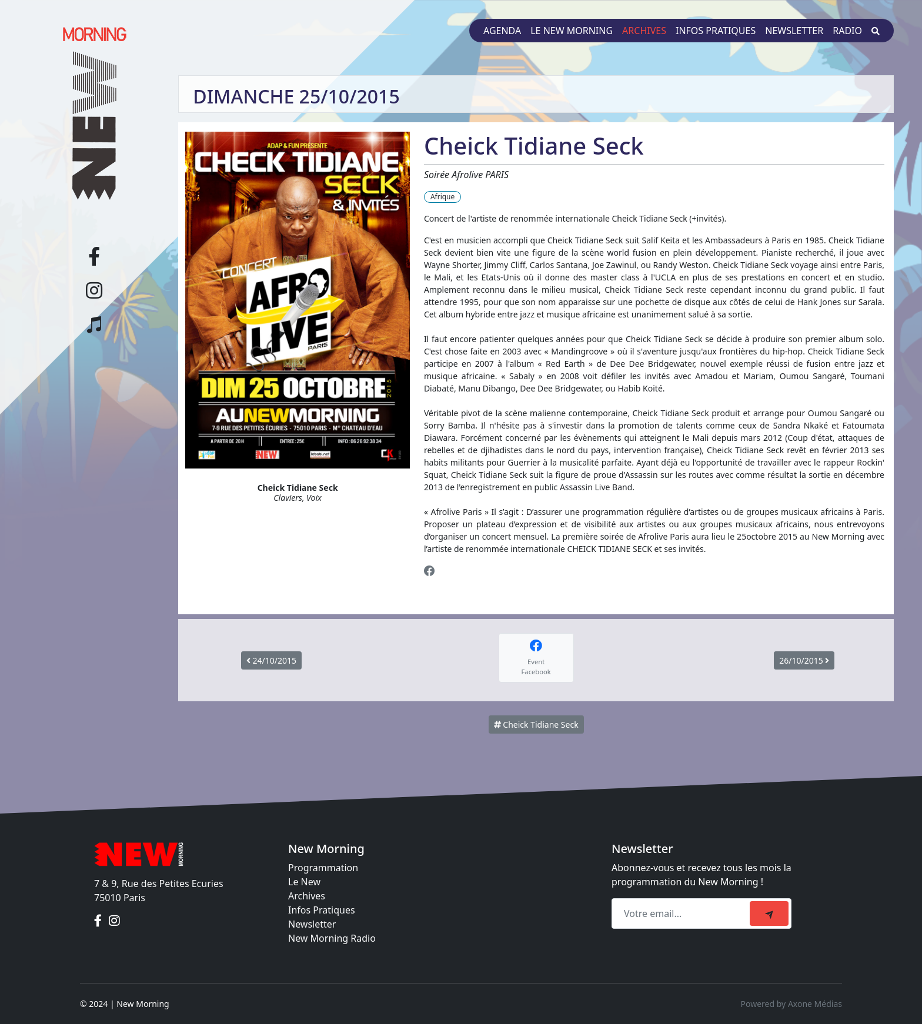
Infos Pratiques (321, 909)
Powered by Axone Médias (791, 1003)
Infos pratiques (716, 30)
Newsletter (794, 30)
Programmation (323, 867)
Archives (644, 30)
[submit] (769, 913)
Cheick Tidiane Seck (536, 724)
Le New (304, 881)
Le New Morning (571, 30)
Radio (847, 30)
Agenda (502, 30)
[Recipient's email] (682, 913)
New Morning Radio (332, 938)
